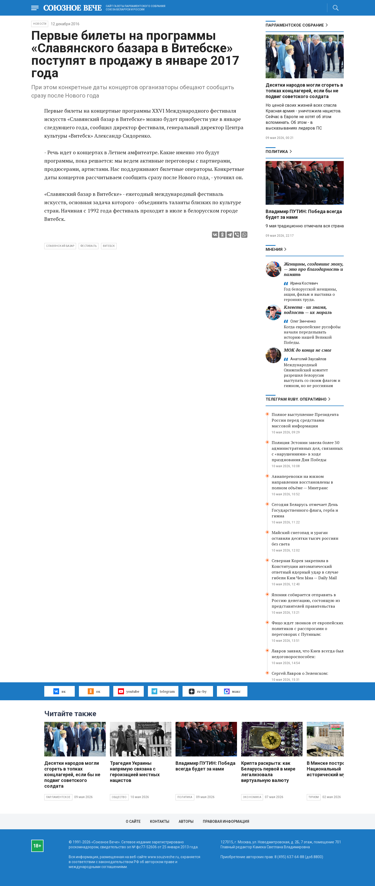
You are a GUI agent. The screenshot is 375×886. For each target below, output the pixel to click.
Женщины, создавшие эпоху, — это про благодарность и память (313, 269)
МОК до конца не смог (307, 350)
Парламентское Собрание (295, 25)
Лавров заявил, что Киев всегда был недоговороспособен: (307, 653)
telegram (163, 691)
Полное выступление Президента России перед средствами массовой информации (305, 420)
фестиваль (88, 246)
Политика (277, 151)
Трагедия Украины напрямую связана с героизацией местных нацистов (135, 771)
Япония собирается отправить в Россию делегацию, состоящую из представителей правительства (306, 600)
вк (59, 691)
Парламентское (58, 797)
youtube (128, 691)
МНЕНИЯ (274, 249)
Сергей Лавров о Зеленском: (300, 673)
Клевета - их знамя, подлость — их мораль (308, 309)
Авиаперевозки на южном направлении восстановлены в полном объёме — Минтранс (302, 482)
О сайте (133, 821)
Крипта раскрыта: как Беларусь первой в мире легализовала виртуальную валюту (268, 771)
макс (232, 691)
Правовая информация (226, 821)
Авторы (186, 821)
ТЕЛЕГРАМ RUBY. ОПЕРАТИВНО (296, 399)
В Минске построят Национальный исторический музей (330, 768)
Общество (119, 797)
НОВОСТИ (39, 23)
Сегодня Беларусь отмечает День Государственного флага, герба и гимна (305, 510)
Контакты (159, 821)
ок (94, 691)
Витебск (109, 246)
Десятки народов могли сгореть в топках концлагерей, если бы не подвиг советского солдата (304, 90)
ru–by (198, 691)
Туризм (314, 797)
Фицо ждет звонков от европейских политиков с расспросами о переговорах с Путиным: (307, 628)
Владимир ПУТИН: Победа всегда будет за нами (205, 766)
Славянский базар (60, 246)
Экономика (252, 797)
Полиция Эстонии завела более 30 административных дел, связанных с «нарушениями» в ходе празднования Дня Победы (307, 451)
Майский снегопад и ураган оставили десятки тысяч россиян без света (305, 538)
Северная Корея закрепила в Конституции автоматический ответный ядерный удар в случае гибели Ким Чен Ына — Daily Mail (305, 569)
